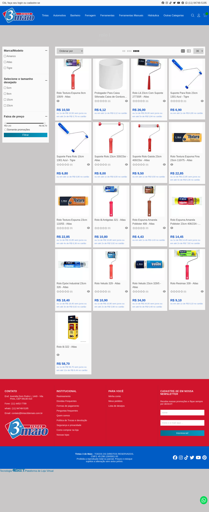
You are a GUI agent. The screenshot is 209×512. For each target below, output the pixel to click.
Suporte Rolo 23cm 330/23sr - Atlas (111, 158)
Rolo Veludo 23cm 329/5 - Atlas (147, 285)
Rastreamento (64, 396)
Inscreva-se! (182, 433)
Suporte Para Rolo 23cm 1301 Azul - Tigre (184, 95)
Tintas (45, 15)
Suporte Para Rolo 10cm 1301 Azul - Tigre (70, 158)
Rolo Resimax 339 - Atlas (184, 283)
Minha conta (114, 396)
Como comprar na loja (68, 430)
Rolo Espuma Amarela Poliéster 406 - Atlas (145, 222)
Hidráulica (153, 15)
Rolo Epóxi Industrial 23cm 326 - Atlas (71, 285)
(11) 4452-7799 (18, 403)
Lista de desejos (116, 406)
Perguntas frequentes (67, 410)
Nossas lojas (63, 435)
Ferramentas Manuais (131, 15)
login (21, 3)
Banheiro (75, 15)
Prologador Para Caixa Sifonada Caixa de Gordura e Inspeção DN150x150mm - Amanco (110, 95)
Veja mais (111, 211)
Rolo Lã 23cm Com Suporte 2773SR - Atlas (148, 95)
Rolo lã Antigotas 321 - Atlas (110, 220)
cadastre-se (33, 3)
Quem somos (63, 415)
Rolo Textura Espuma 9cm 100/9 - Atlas (71, 95)
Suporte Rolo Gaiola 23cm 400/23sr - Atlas (147, 158)
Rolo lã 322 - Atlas (67, 346)
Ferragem (90, 15)
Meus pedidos (115, 401)
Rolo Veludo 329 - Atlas (107, 283)
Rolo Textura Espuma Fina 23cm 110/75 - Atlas (185, 158)
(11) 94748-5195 (196, 3)
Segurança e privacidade (69, 425)
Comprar (73, 85)
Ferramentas (107, 15)
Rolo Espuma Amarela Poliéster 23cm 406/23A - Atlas (184, 222)
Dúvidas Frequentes (67, 401)
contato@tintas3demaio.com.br (27, 413)
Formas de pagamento (68, 406)
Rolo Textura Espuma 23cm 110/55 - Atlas (72, 222)
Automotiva (59, 15)
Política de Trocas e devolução (72, 420)
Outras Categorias (174, 15)
